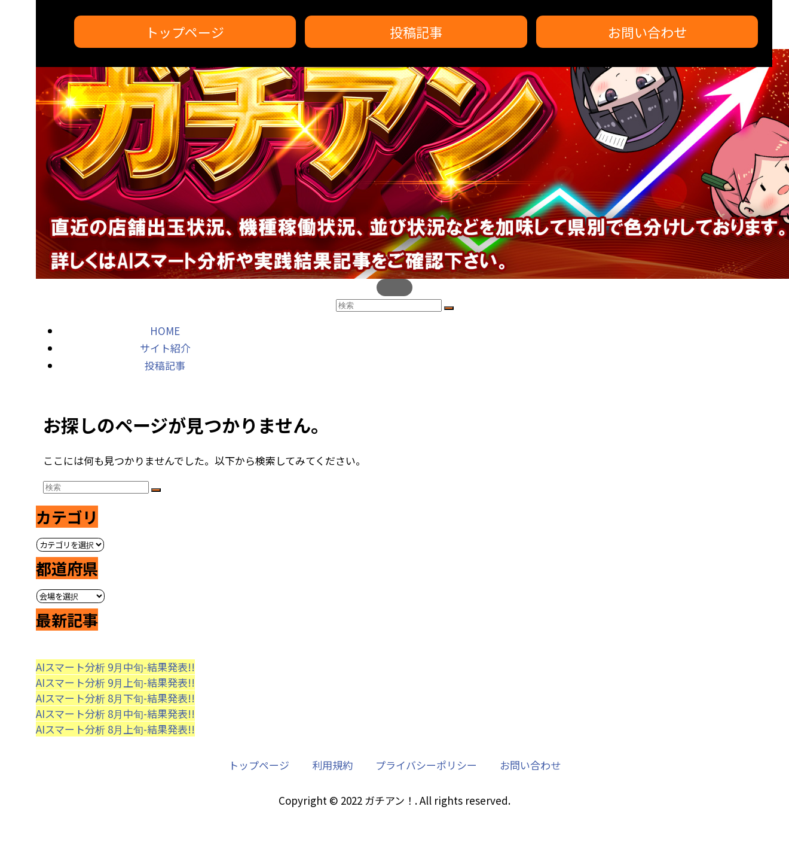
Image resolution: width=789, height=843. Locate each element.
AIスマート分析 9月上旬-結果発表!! (115, 682)
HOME (165, 330)
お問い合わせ (647, 31)
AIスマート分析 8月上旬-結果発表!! (115, 729)
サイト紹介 (165, 347)
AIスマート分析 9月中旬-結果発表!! (115, 666)
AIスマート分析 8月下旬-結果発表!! (115, 697)
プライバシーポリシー (426, 764)
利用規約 (332, 764)
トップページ (184, 31)
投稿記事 (416, 31)
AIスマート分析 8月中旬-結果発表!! (115, 713)
